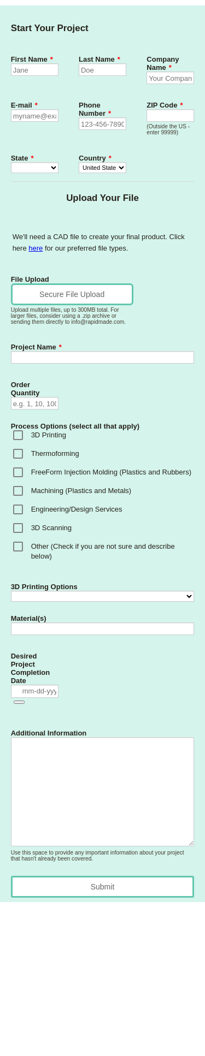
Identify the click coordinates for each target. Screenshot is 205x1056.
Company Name (163, 63)
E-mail (24, 105)
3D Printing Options (44, 587)
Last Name (99, 59)
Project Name (36, 347)
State (22, 158)
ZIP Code (165, 105)
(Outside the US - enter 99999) (168, 129)
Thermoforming (55, 453)
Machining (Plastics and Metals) (81, 491)
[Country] (102, 167)
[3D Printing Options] (103, 596)
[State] (34, 167)
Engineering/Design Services (76, 509)
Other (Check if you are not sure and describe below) (103, 551)
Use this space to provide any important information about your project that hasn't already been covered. (97, 856)
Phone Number (95, 109)
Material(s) (28, 618)
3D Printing (48, 435)
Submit (103, 886)
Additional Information (49, 733)
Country (95, 158)
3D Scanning (51, 528)
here (35, 248)
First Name (32, 59)
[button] (19, 702)
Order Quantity (25, 389)
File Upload (30, 279)
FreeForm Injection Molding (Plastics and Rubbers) (111, 472)
